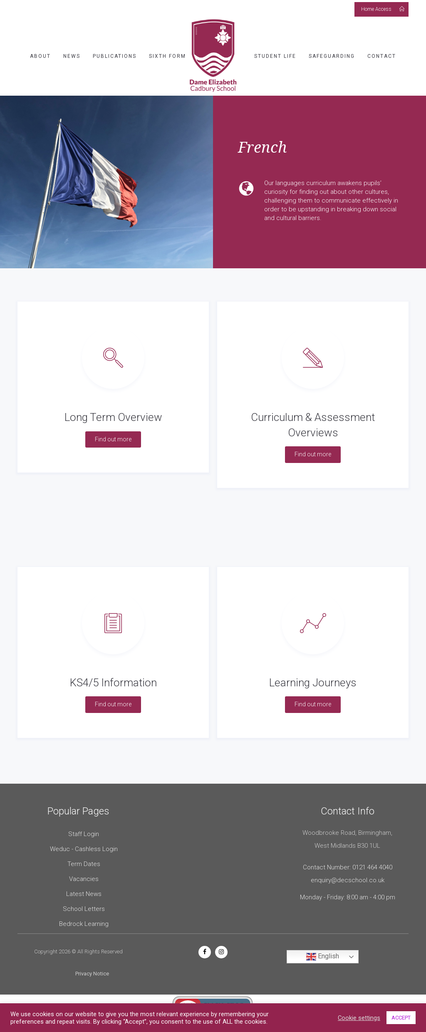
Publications (114, 56)
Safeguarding (332, 56)
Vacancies (84, 879)
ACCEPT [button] (401, 1018)
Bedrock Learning (84, 924)
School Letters (84, 909)
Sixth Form (167, 56)
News (71, 56)
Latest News (84, 894)
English (322, 957)
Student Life (275, 56)
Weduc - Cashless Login (84, 849)
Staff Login (83, 834)
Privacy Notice (92, 973)
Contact (381, 56)
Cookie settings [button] (359, 1018)
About (40, 56)
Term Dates (83, 864)
